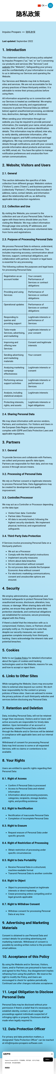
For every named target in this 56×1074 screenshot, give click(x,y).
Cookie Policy (21, 658)
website (6, 67)
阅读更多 (7, 1067)
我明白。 (48, 1059)
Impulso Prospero (11, 32)
